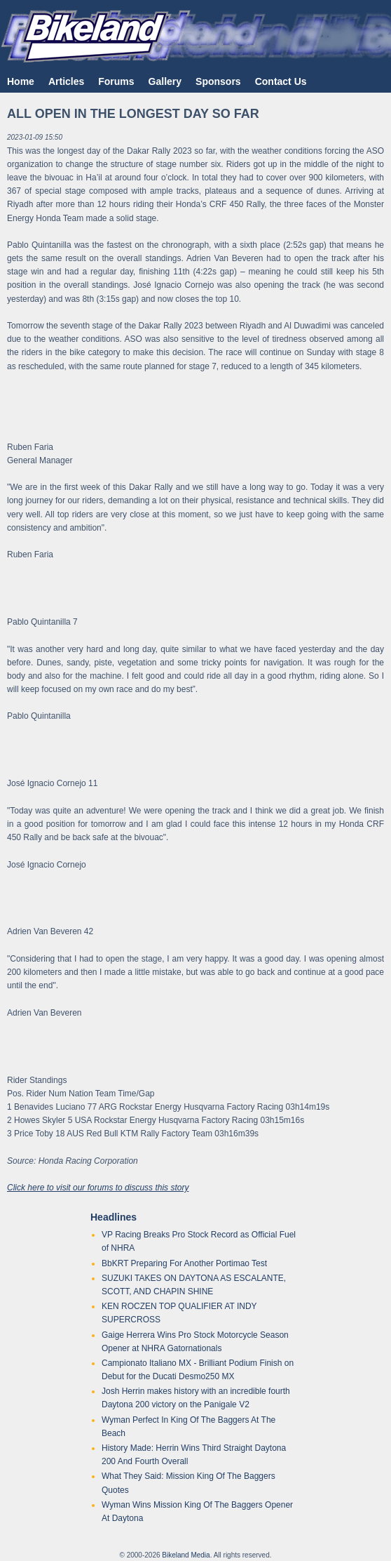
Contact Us (281, 81)
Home (20, 81)
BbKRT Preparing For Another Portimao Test (184, 1263)
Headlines (113, 1217)
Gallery (165, 81)
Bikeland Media (186, 1555)
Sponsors (218, 81)
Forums (116, 81)
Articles (66, 81)
